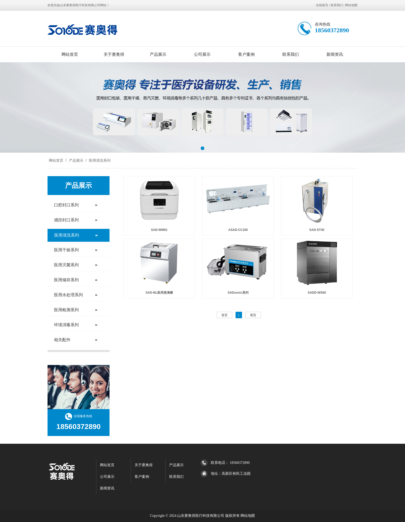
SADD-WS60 (317, 292)
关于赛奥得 (114, 54)
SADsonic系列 (238, 292)
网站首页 (69, 54)
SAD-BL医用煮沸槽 (159, 292)
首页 (224, 315)
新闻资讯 (334, 54)
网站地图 (351, 5)
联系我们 (337, 5)
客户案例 (246, 54)
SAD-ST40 (316, 230)
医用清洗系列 (99, 160)
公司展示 (202, 54)
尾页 (253, 315)
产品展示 (158, 54)
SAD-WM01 (159, 230)
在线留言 (322, 5)
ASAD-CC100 (238, 230)
